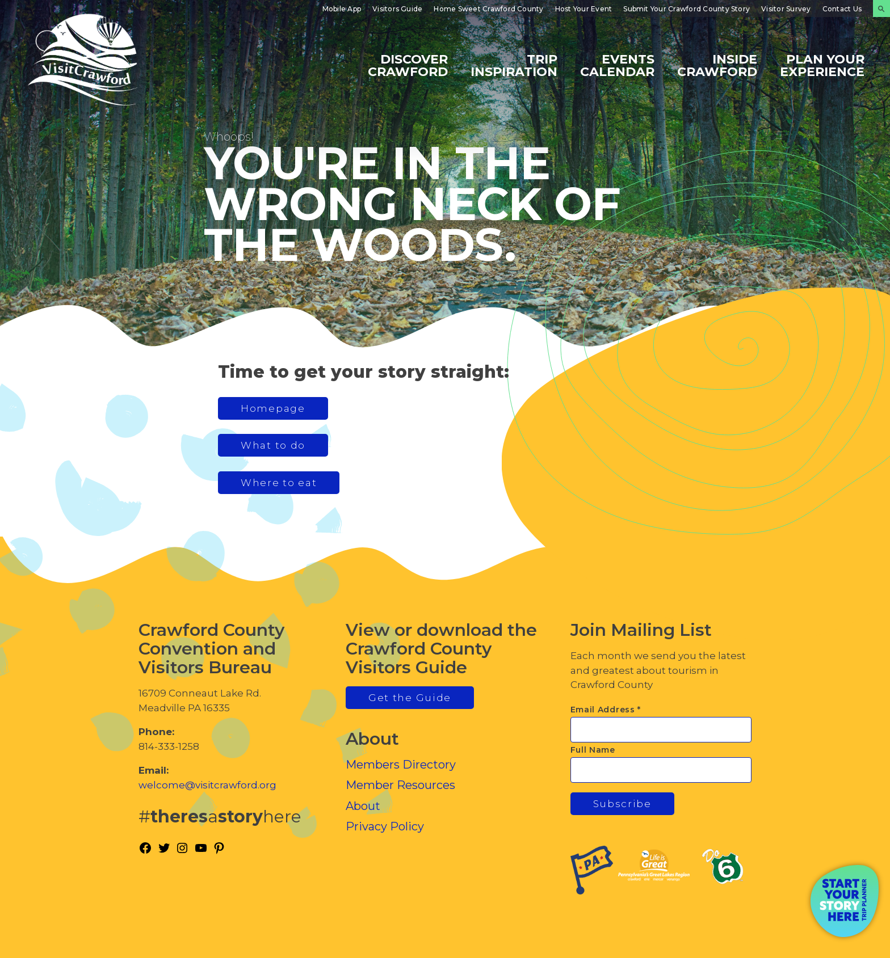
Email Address (605, 709)
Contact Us (842, 9)
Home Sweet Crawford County (488, 9)
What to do (273, 445)
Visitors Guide (397, 9)
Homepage (273, 408)
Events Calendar (617, 65)
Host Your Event (583, 9)
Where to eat (279, 482)
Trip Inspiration (514, 65)
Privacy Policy (385, 826)
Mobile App (341, 9)
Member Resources (400, 785)
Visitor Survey (786, 9)
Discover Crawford (408, 65)
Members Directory (401, 764)
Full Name (592, 750)
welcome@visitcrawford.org (207, 785)
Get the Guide (409, 697)
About (363, 806)
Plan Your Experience (822, 65)
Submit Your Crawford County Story (686, 9)
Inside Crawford (717, 65)
